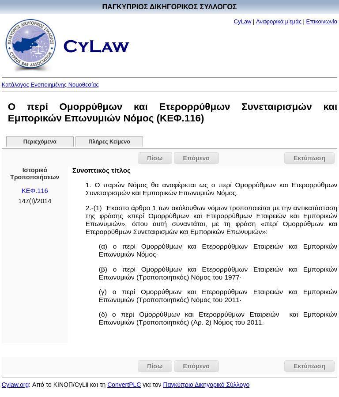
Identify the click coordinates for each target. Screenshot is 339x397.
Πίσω (154, 158)
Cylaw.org (15, 384)
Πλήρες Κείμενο (109, 142)
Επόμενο (196, 158)
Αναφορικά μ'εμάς (278, 21)
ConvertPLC (124, 384)
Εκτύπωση (309, 158)
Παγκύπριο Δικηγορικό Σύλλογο (206, 384)
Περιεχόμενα (39, 142)
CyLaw (243, 21)
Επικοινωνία (322, 21)
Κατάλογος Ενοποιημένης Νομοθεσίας (50, 84)
